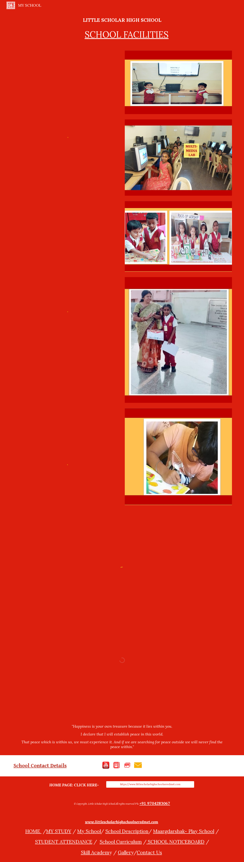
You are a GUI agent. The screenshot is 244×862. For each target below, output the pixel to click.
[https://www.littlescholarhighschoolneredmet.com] (150, 784)
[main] (122, 28)
